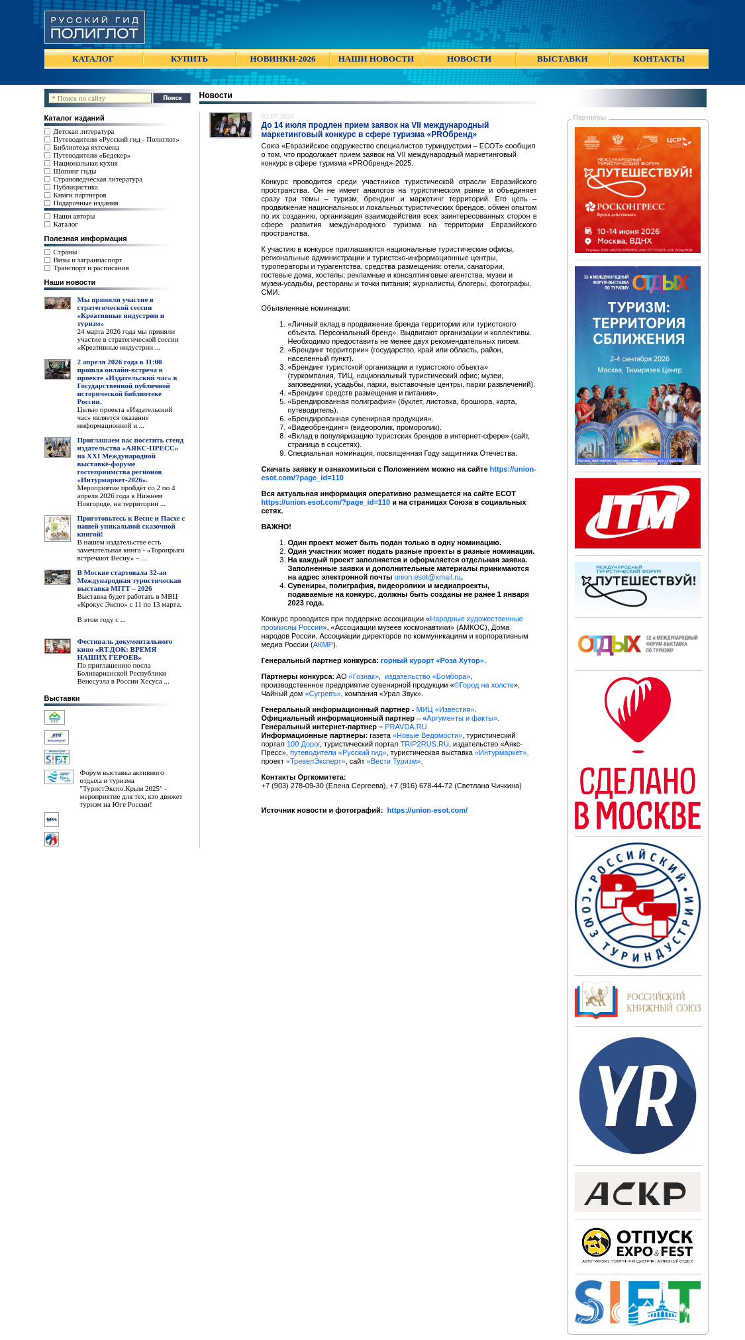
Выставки (62, 698)
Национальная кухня (86, 163)
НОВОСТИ (469, 59)
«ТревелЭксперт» (316, 761)
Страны (65, 252)
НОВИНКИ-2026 (282, 59)
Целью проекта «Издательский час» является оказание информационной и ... (125, 417)
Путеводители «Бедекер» (92, 155)
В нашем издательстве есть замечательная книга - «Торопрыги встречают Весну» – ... (131, 550)
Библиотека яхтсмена (86, 147)
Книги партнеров (80, 195)
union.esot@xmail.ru (428, 577)
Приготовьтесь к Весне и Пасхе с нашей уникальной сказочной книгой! (131, 526)
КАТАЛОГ (93, 59)
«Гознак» (364, 676)
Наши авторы (74, 216)
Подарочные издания (86, 203)
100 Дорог (303, 744)
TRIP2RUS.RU (425, 744)
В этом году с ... (101, 619)
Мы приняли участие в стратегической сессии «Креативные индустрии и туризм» (121, 311)
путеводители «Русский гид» (338, 752)
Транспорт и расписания (91, 268)
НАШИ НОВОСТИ (376, 59)
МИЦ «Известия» (446, 709)
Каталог (66, 224)
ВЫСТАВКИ (562, 59)
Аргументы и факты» (459, 718)
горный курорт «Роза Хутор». (433, 660)
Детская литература (84, 131)
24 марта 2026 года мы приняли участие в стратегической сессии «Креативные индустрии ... (128, 339)
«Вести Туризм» (394, 761)
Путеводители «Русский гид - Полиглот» (116, 139)
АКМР (323, 644)
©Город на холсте (484, 685)
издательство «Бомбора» (427, 676)
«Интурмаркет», (501, 752)
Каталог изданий (74, 118)
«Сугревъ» (322, 693)
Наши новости (70, 282)
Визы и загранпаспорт (88, 260)
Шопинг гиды (75, 171)
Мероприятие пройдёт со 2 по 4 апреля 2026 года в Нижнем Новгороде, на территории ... (126, 495)
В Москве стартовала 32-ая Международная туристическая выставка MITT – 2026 (129, 580)
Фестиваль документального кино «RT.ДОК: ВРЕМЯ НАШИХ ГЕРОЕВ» (125, 649)
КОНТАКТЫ (659, 59)
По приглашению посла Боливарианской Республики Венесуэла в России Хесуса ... (123, 673)
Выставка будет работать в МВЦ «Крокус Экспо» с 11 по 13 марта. (129, 600)
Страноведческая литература (98, 179)
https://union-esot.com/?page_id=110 (326, 502)
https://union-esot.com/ (427, 810)
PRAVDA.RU (405, 727)
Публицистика (76, 187)
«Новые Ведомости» (427, 735)
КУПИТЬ (189, 59)
